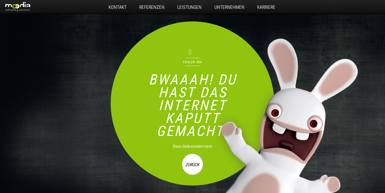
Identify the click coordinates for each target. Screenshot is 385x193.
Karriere (266, 7)
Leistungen (189, 7)
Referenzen (151, 7)
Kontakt (117, 7)
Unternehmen (229, 7)
